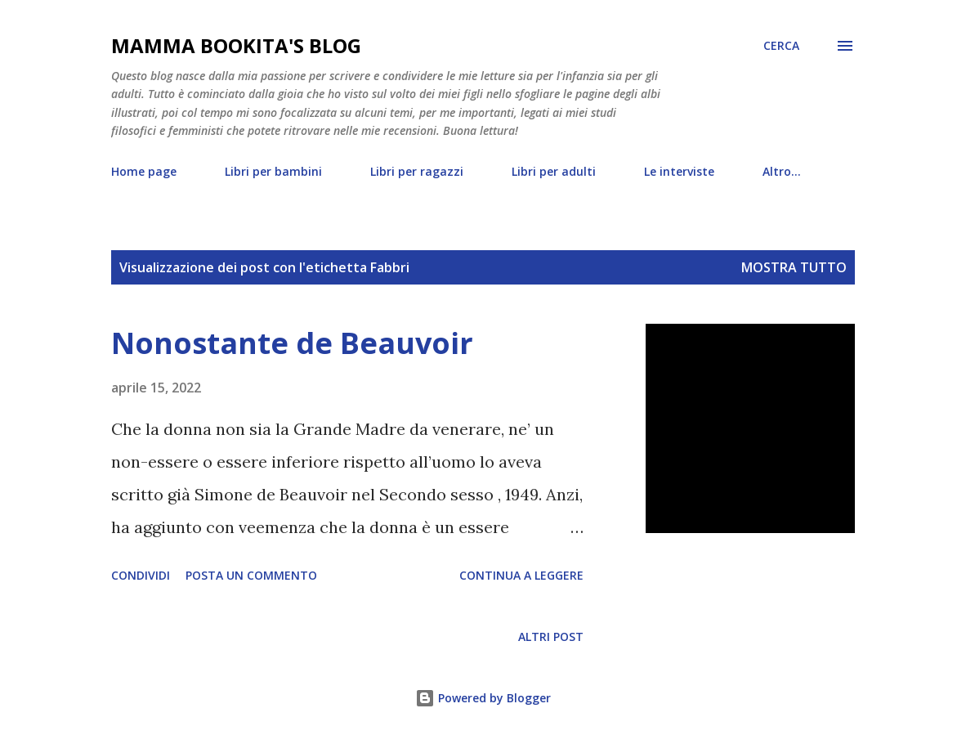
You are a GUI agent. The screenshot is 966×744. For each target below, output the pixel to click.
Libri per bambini (273, 171)
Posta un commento (251, 575)
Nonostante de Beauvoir (292, 343)
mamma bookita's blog (236, 45)
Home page (144, 171)
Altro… (782, 171)
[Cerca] (781, 46)
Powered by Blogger (483, 698)
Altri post (551, 636)
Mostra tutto (794, 267)
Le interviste (679, 171)
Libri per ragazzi (416, 171)
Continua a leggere (521, 575)
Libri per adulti (554, 171)
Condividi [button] (140, 575)
